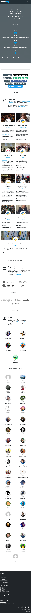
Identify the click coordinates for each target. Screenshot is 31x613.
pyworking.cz (8, 188)
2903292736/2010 (3, 602)
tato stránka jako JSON (4, 591)
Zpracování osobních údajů (26, 609)
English (28, 1)
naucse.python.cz (23, 127)
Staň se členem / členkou (22, 321)
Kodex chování (28, 611)
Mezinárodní (4, 160)
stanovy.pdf (2, 587)
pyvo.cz (23, 157)
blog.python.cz (23, 219)
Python (17, 18)
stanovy (2, 588)
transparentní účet (20, 272)
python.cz (8, 219)
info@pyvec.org (22, 106)
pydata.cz (22, 188)
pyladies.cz (8, 157)
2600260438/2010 (3, 596)
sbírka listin (2, 589)
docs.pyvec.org (15, 245)
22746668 (3, 579)
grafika (2, 590)
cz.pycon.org (8, 127)
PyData (21, 198)
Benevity (26, 272)
